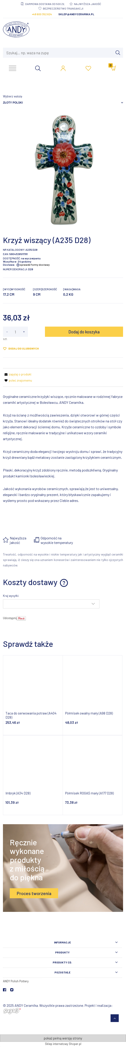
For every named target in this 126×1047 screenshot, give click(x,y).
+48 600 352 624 (42, 14)
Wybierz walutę (12, 96)
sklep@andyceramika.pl (76, 14)
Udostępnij (10, 618)
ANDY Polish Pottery (16, 981)
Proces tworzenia (34, 893)
